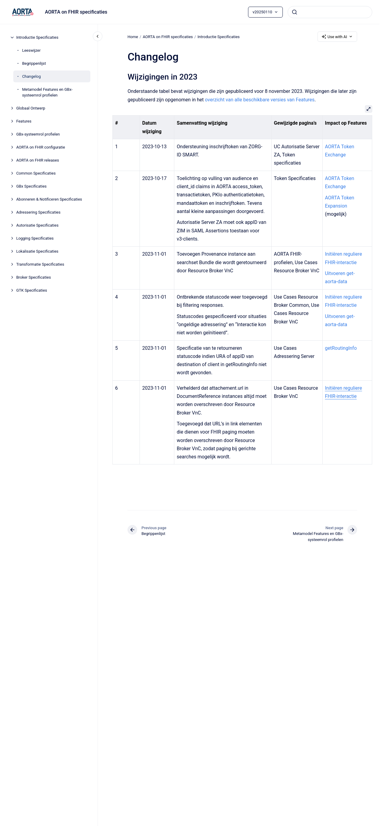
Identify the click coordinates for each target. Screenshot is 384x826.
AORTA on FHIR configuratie (40, 147)
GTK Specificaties (31, 290)
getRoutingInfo (341, 348)
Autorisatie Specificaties (37, 225)
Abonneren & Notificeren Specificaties (49, 199)
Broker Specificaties (33, 277)
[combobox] (330, 12)
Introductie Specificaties (37, 37)
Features (23, 121)
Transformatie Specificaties (40, 264)
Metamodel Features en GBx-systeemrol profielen (47, 92)
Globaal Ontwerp (30, 108)
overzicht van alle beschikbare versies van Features (260, 100)
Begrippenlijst (34, 63)
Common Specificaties (36, 173)
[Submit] (294, 12)
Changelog (31, 76)
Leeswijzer (31, 50)
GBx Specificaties (31, 186)
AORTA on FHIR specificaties (76, 12)
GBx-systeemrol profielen (38, 134)
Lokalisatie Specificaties (37, 251)
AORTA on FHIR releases (37, 160)
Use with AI (337, 36)
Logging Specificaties (35, 238)
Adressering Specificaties (38, 212)
